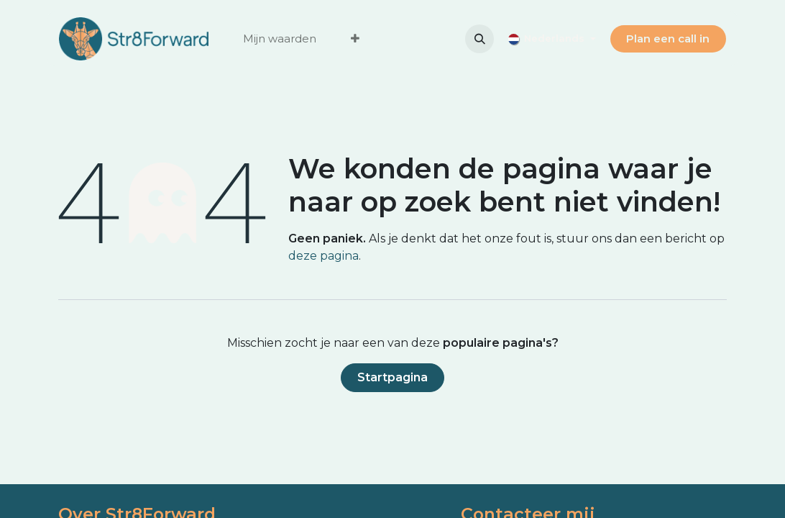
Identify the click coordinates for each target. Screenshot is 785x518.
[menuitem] (280, 39)
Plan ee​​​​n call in (668, 38)
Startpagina (392, 377)
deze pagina (323, 256)
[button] (479, 38)
